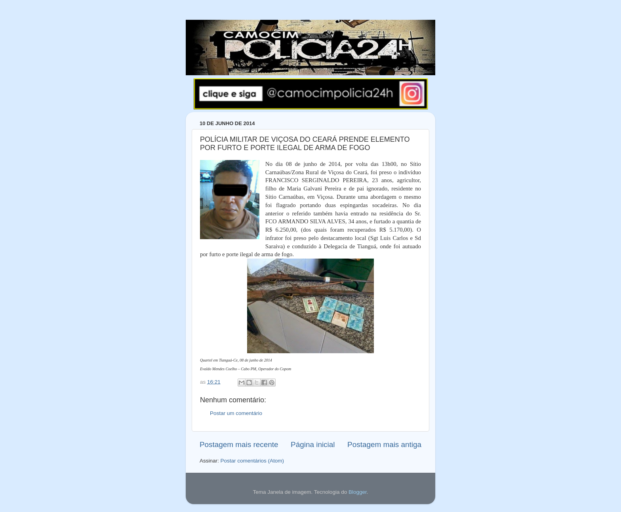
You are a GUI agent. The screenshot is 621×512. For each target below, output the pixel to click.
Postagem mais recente (239, 444)
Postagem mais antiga (384, 444)
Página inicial (313, 444)
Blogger (358, 492)
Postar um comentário (236, 413)
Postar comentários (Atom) (252, 461)
